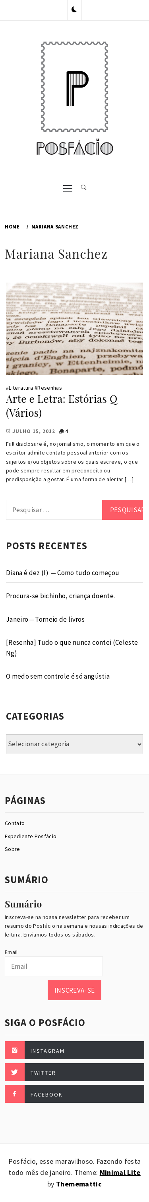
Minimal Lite (120, 1172)
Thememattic (79, 1183)
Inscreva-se (74, 990)
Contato (15, 823)
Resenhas (49, 387)
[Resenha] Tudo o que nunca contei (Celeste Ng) (72, 648)
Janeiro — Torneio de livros (45, 619)
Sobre (12, 849)
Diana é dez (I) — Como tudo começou (62, 572)
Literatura (21, 387)
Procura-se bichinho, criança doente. (60, 595)
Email (11, 952)
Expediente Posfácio (30, 836)
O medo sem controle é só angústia (58, 676)
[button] (74, 10)
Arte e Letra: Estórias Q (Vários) (62, 406)
